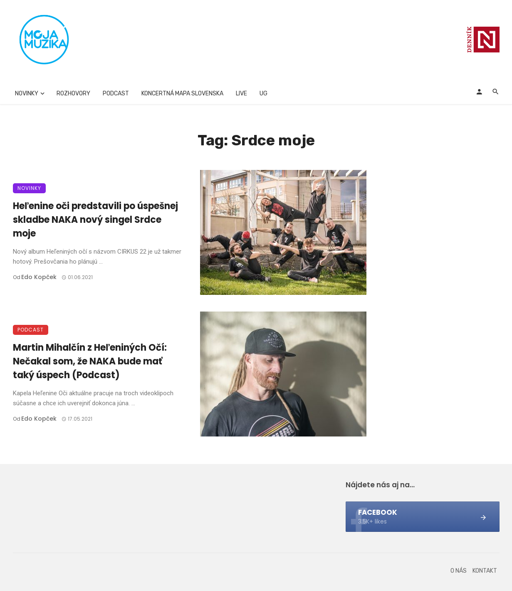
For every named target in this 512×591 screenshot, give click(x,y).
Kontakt (484, 570)
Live (241, 93)
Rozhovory (73, 93)
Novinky (26, 93)
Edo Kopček (39, 277)
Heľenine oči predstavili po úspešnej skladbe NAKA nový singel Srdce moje (95, 219)
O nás (458, 570)
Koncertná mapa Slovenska (182, 93)
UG (263, 93)
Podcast (116, 93)
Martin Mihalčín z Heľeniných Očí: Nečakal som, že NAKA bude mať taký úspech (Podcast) (90, 361)
